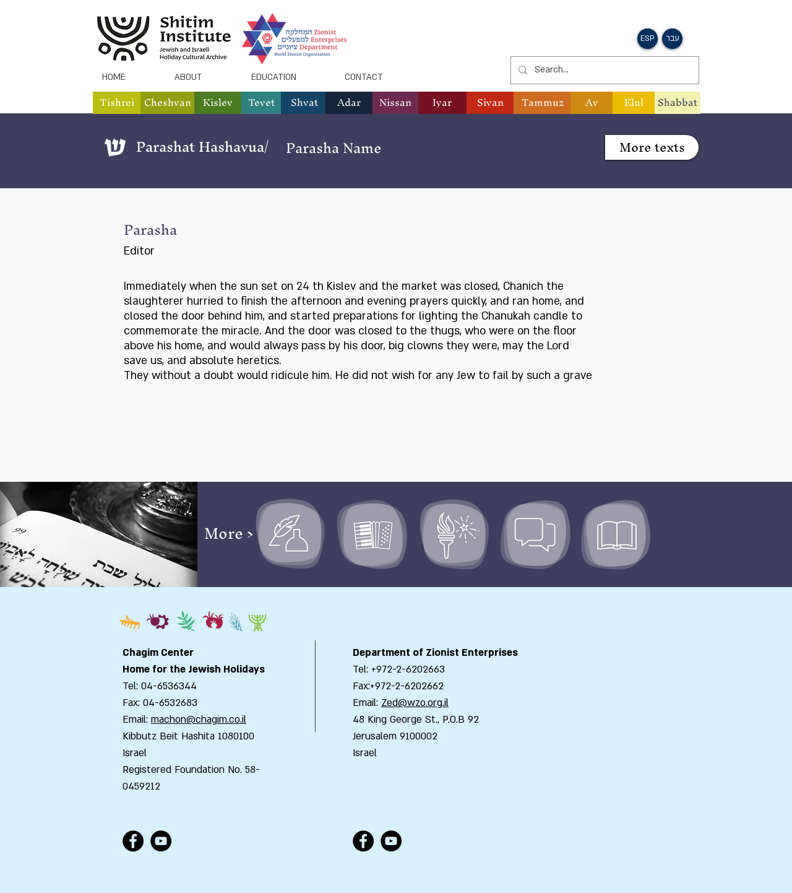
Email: (367, 703)
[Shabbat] (677, 103)
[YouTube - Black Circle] (160, 841)
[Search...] (604, 70)
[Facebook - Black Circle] (133, 841)
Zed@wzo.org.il (415, 703)
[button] (647, 38)
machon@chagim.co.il (198, 719)
